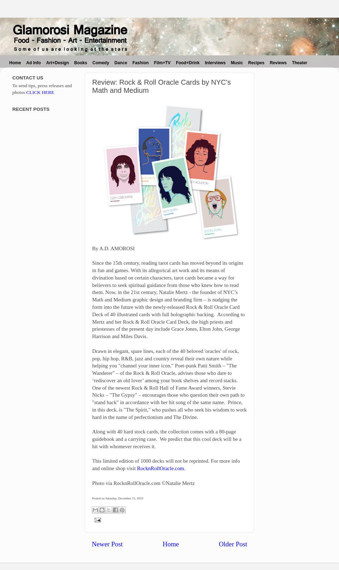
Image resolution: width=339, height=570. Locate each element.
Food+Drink (188, 62)
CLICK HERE (40, 92)
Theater (299, 62)
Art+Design (57, 62)
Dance (120, 62)
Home (15, 62)
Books (80, 62)
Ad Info (33, 62)
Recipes (256, 62)
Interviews (215, 62)
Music (237, 62)
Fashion (140, 62)
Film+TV (162, 62)
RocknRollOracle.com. (161, 468)
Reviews (278, 62)
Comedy (101, 62)
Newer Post (107, 544)
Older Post (233, 544)
